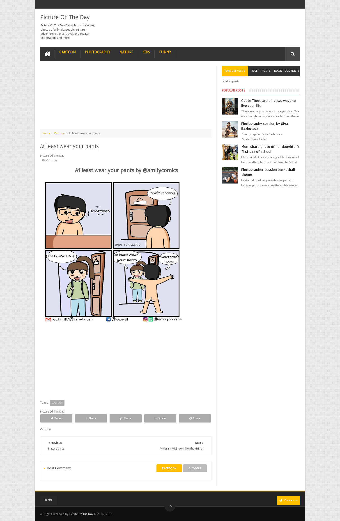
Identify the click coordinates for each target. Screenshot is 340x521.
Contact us (288, 500)
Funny (165, 52)
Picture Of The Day (65, 17)
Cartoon (67, 52)
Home (46, 133)
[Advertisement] (125, 97)
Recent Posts (260, 70)
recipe (49, 500)
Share (91, 418)
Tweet (56, 418)
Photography (97, 52)
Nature (126, 52)
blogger (195, 468)
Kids (146, 52)
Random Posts (235, 70)
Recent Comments (286, 70)
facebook (169, 468)
